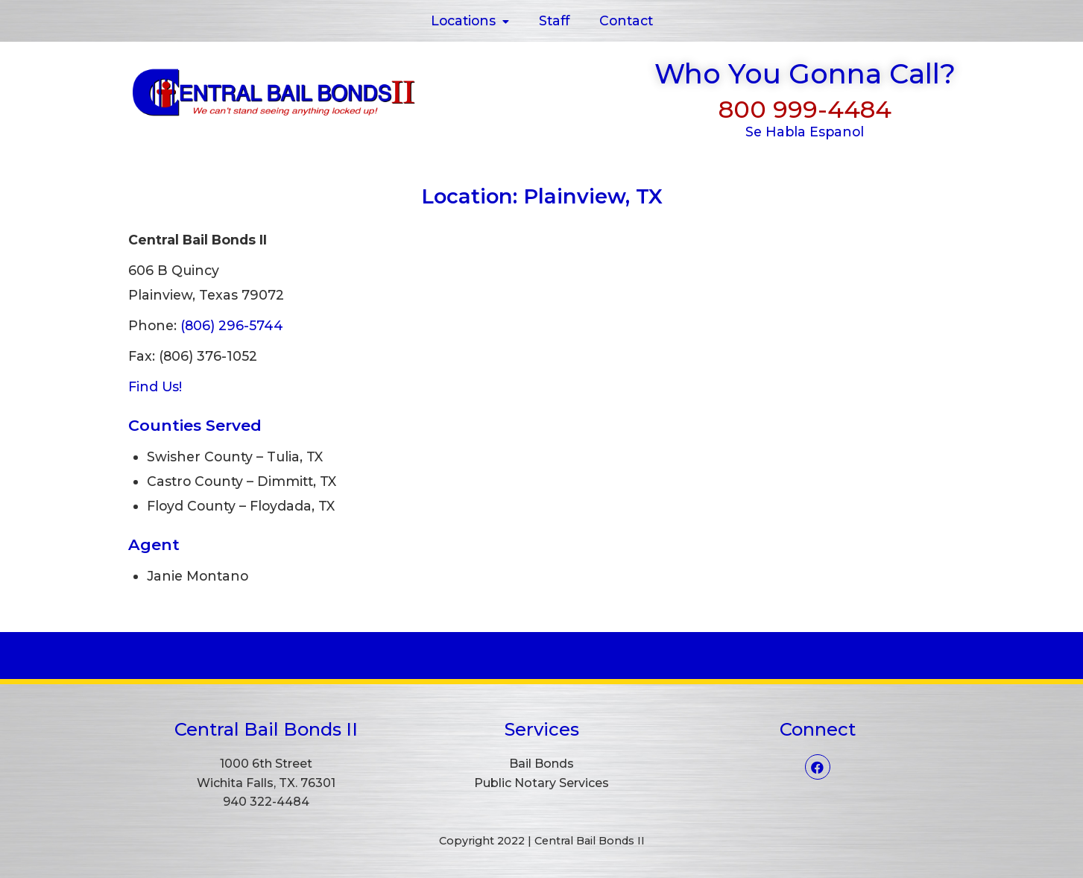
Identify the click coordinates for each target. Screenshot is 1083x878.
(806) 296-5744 (231, 325)
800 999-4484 (805, 109)
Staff (554, 20)
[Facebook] (817, 767)
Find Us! (155, 386)
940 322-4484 (266, 802)
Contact (626, 20)
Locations (470, 20)
